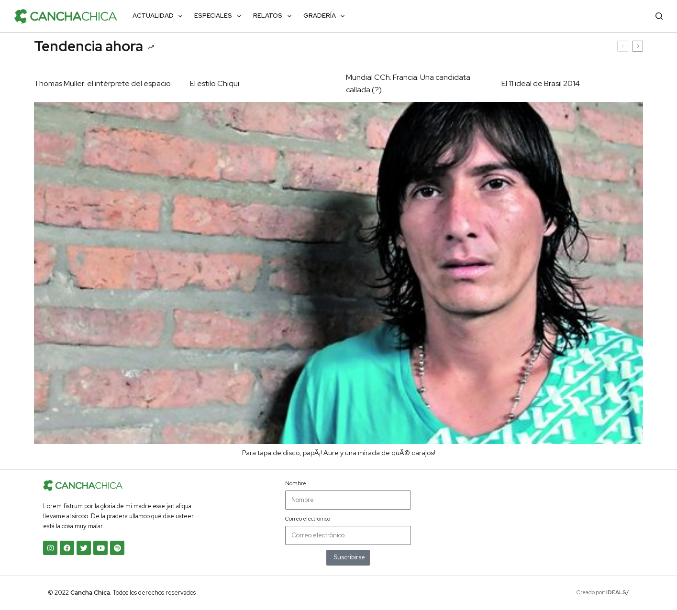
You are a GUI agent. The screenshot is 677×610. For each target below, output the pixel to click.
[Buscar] (659, 16)
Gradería (326, 16)
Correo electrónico (307, 518)
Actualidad (160, 16)
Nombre (295, 483)
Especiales (219, 16)
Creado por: (603, 592)
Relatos (274, 16)
